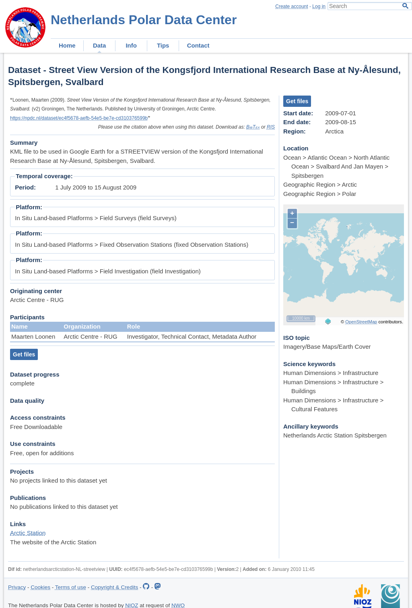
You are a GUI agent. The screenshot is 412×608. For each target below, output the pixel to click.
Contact (198, 45)
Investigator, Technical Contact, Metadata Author (192, 336)
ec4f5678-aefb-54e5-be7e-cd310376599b (168, 569)
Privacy (17, 587)
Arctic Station (27, 532)
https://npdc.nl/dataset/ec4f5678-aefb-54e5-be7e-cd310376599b (79, 118)
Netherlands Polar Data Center (144, 19)
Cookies (40, 587)
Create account (291, 6)
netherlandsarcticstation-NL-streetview (64, 569)
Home (67, 45)
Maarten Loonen (33, 336)
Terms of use (70, 587)
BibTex (253, 127)
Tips (163, 45)
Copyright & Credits (114, 587)
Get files (24, 354)
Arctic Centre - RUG (90, 336)
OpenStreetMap (361, 321)
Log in (318, 6)
